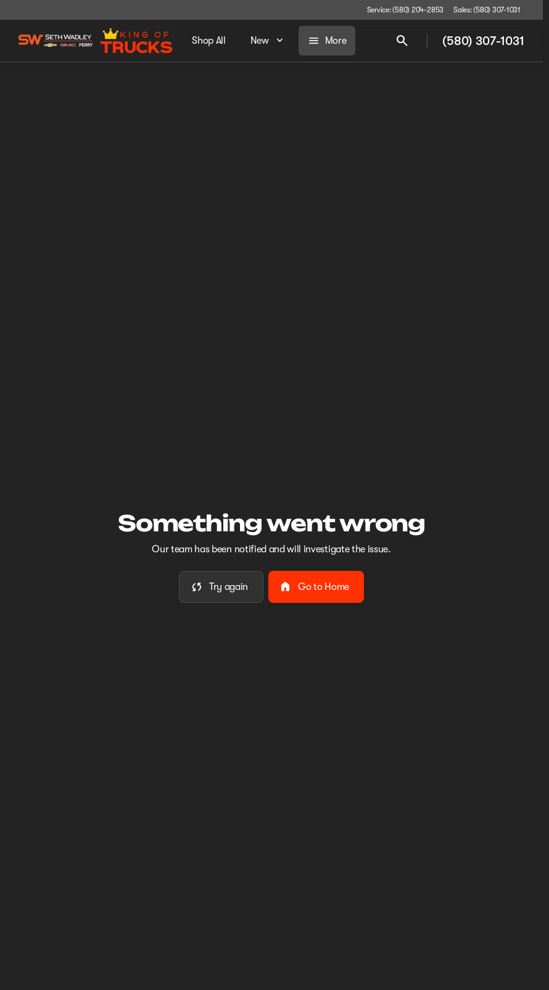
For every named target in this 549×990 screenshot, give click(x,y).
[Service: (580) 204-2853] (405, 9)
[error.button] (221, 587)
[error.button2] (316, 587)
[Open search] (402, 41)
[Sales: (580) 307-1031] (487, 9)
